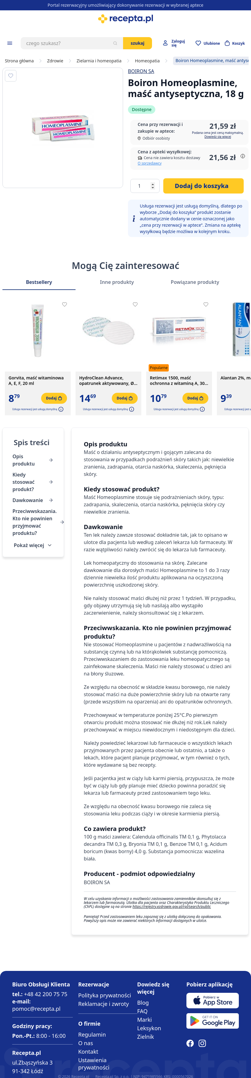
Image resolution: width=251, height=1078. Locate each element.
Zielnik (145, 1036)
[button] (60, 409)
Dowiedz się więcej (217, 136)
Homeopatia (147, 61)
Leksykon (149, 1028)
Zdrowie (55, 61)
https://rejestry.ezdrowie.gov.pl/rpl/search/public (172, 906)
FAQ (142, 1011)
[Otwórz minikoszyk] (235, 43)
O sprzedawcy (149, 163)
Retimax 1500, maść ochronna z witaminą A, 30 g (177, 380)
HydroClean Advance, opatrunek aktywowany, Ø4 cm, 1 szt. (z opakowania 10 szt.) (107, 380)
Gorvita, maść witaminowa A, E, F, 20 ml (36, 380)
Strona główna (19, 61)
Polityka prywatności (104, 995)
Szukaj (137, 43)
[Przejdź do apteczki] (208, 43)
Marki (144, 1019)
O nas (85, 1043)
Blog (143, 1002)
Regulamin (92, 1034)
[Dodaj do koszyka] (203, 186)
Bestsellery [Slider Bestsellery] (39, 282)
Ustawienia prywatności (93, 1063)
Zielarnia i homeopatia (99, 61)
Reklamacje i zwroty (103, 1003)
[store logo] (125, 18)
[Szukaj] (115, 43)
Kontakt (88, 1051)
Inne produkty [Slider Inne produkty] (117, 282)
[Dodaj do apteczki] (10, 76)
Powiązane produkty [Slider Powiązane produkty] (195, 282)
